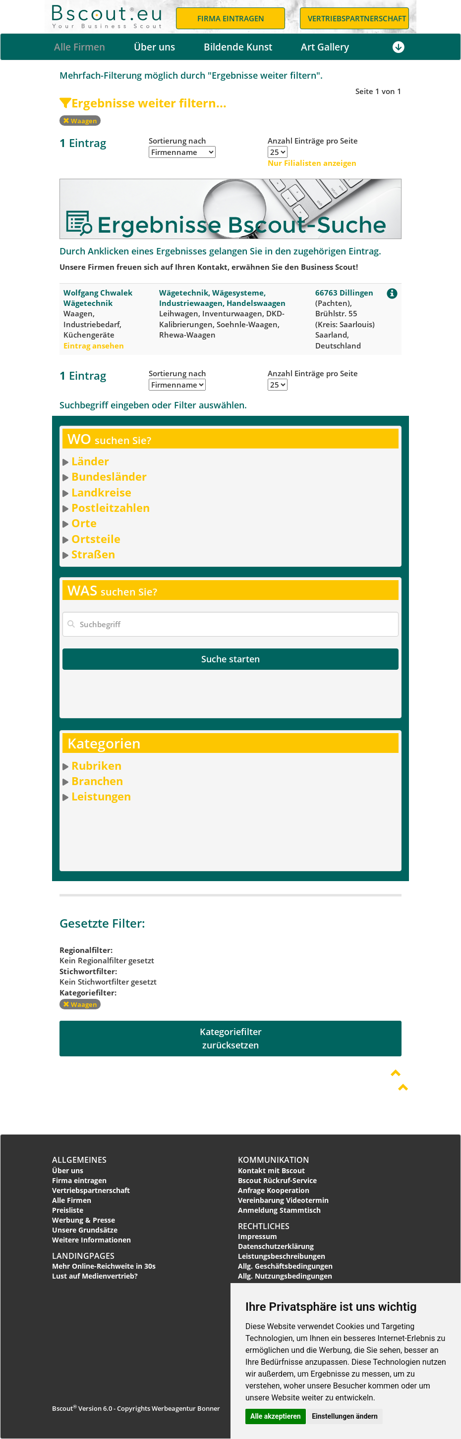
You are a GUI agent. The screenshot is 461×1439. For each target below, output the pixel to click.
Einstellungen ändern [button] (345, 1416)
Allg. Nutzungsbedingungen (285, 1276)
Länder (90, 460)
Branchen (97, 780)
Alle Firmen (79, 47)
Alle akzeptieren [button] (275, 1416)
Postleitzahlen (110, 507)
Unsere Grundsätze (84, 1230)
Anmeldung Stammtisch (279, 1210)
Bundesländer (109, 476)
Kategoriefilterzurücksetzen (231, 1038)
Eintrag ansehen (93, 345)
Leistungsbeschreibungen (281, 1256)
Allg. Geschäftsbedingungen (285, 1266)
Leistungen (101, 796)
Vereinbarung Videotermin (283, 1200)
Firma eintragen (79, 1180)
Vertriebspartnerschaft (91, 1190)
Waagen (80, 120)
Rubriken (96, 765)
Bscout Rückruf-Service (277, 1180)
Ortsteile (95, 538)
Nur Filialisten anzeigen (312, 163)
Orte (84, 522)
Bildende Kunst (238, 47)
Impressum (257, 1236)
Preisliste (67, 1210)
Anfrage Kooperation (273, 1190)
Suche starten (230, 659)
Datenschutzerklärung (276, 1246)
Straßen (93, 553)
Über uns (154, 47)
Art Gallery (325, 47)
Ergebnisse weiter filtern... (143, 103)
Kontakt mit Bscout (271, 1170)
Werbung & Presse (83, 1220)
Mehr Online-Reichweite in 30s (104, 1266)
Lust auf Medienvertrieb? (95, 1276)
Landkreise (101, 492)
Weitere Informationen (91, 1239)
